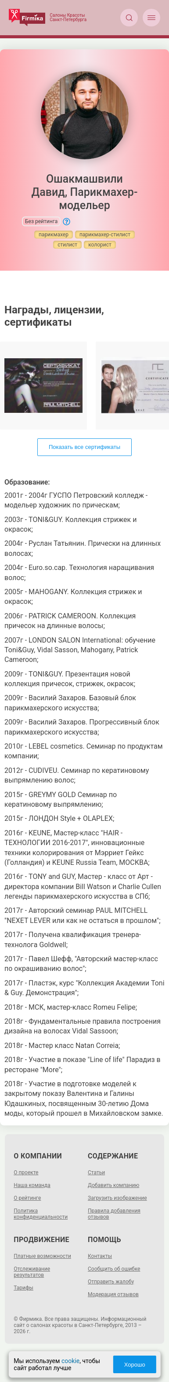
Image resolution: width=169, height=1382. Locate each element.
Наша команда (32, 1185)
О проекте (26, 1172)
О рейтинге (27, 1198)
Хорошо (134, 1364)
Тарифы (23, 1288)
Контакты (100, 1256)
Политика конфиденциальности (41, 1214)
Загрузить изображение (117, 1198)
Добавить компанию (113, 1185)
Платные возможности (42, 1256)
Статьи (96, 1172)
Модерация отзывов (113, 1294)
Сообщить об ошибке (114, 1269)
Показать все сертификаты (84, 447)
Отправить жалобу (111, 1282)
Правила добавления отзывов (114, 1214)
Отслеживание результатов (32, 1272)
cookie (70, 1360)
